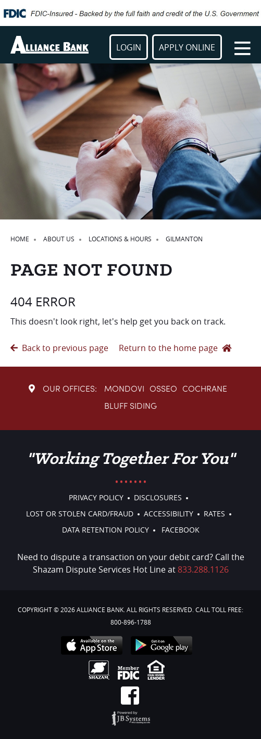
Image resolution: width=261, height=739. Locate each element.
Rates (214, 513)
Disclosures (158, 497)
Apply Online (187, 47)
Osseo (163, 389)
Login (128, 47)
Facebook (180, 530)
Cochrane (204, 389)
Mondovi (124, 389)
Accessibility (168, 513)
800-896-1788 (130, 622)
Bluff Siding (130, 407)
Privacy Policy (96, 497)
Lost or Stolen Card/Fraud (79, 513)
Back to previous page (59, 348)
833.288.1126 (203, 569)
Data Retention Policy (105, 530)
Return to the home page (175, 348)
